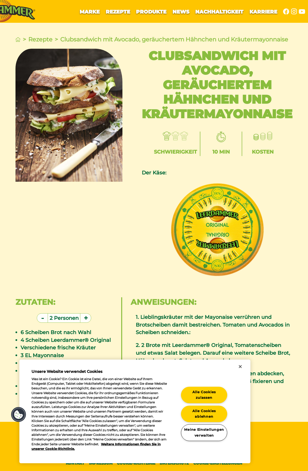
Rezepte (118, 11)
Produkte (151, 11)
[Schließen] (240, 366)
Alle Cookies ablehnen (204, 414)
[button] (18, 414)
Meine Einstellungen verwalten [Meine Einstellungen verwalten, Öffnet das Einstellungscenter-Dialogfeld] (204, 433)
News (181, 11)
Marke (90, 11)
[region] (134, 411)
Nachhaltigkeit (219, 11)
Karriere (263, 11)
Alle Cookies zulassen (204, 395)
